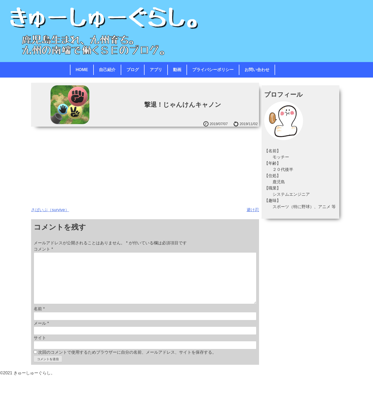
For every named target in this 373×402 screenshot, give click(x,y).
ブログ (132, 69)
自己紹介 (107, 69)
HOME (82, 69)
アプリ (156, 69)
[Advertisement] (145, 165)
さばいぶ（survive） (50, 210)
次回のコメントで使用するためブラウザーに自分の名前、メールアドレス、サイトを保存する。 (127, 352)
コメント (43, 249)
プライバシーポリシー (213, 69)
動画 (177, 69)
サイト (40, 338)
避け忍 (253, 210)
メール (41, 323)
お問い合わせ (257, 69)
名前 (39, 309)
